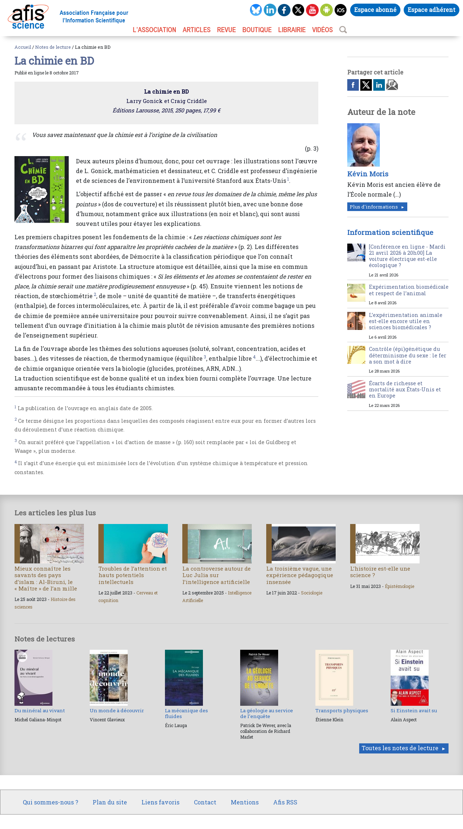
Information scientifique (390, 232)
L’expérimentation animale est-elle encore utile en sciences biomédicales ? (405, 321)
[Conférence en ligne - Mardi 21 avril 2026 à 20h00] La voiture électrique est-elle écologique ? (407, 256)
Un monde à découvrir (117, 710)
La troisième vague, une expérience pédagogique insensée (299, 575)
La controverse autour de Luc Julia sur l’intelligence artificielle (216, 575)
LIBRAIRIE (292, 30)
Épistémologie (399, 586)
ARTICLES (197, 30)
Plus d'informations (374, 206)
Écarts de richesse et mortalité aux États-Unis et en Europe (405, 389)
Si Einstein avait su (414, 710)
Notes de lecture (53, 47)
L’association (154, 30)
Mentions (245, 802)
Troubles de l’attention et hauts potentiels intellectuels (132, 575)
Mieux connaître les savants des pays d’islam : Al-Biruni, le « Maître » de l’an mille (45, 578)
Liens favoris (160, 802)
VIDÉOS (322, 30)
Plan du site (110, 802)
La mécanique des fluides (186, 713)
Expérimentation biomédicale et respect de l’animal (409, 289)
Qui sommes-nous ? (50, 802)
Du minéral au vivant (39, 710)
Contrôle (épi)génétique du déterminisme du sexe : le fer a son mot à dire (407, 355)
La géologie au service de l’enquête (266, 713)
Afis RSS (285, 802)
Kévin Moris (367, 173)
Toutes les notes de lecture (400, 748)
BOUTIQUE (257, 30)
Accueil (22, 47)
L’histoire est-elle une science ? (380, 572)
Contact (205, 802)
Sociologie (311, 593)
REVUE (226, 30)
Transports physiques (341, 710)
